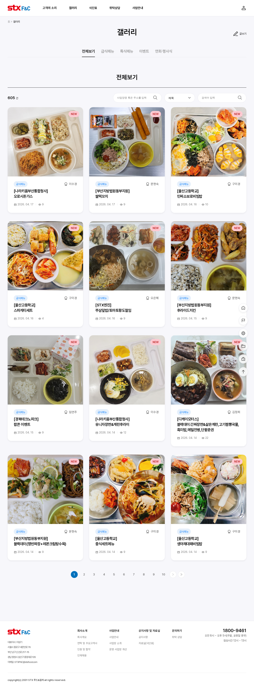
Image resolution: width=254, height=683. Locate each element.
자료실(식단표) (146, 643)
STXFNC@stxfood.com (26, 662)
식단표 (93, 8)
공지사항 (143, 637)
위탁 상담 (177, 637)
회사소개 (82, 630)
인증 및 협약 (83, 649)
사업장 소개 (115, 643)
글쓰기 (242, 33)
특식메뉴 (126, 51)
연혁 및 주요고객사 (87, 643)
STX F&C (19, 8)
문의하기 (177, 630)
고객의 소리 (50, 8)
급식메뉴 (107, 51)
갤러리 (73, 8)
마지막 (181, 574)
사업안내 (137, 8)
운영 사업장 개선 (118, 649)
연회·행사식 (163, 51)
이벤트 (144, 51)
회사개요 (82, 637)
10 (163, 574)
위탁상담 (114, 8)
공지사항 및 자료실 (149, 630)
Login (243, 8)
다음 (173, 574)
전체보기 (88, 51)
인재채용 (82, 655)
